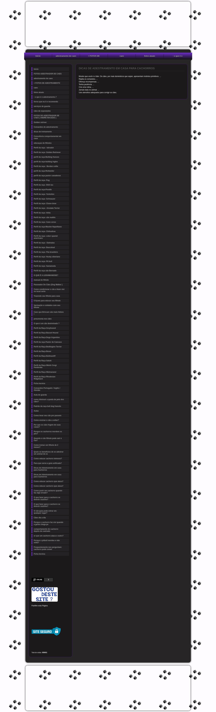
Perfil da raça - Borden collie (46, 166)
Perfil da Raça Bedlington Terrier (48, 347)
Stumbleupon (34, 615)
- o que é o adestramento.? (177, 56)
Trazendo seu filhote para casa (47, 296)
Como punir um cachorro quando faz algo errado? (48, 492)
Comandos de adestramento (46, 127)
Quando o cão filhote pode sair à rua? (48, 439)
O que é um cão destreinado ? (46, 323)
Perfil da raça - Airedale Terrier (47, 208)
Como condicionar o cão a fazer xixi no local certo (49, 290)
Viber (59, 615)
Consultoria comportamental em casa (47, 137)
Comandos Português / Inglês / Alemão (47, 389)
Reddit (64, 610)
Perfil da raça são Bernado (45, 271)
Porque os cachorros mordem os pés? (48, 433)
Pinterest (44, 610)
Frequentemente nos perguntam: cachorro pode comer (48, 548)
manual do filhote (41, 280)
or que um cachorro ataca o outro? (49, 536)
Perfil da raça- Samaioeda (45, 266)
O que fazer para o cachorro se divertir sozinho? (47, 498)
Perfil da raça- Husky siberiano (47, 257)
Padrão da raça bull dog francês (47, 406)
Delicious (39, 615)
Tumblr (54, 610)
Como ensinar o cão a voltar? (46, 420)
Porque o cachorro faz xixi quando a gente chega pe (48, 523)
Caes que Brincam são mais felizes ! (49, 313)
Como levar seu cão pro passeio (47, 415)
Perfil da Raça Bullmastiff (45, 356)
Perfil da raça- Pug (42, 180)
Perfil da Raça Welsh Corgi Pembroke (45, 366)
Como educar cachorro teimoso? (48, 459)
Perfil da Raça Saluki (42, 361)
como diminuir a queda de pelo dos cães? (49, 400)
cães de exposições (42, 111)
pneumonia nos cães (43, 319)
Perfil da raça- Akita (42, 213)
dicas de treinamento (43, 132)
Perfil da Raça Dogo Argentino (47, 337)
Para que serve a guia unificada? (48, 463)
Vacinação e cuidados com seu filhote (47, 306)
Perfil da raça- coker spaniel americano (46, 237)
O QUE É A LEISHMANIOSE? (46, 275)
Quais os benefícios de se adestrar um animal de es (48, 453)
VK (49, 615)
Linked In (49, 610)
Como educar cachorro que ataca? (48, 481)
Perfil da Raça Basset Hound (46, 333)
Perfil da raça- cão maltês (45, 217)
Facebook (34, 610)
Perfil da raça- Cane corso (45, 222)
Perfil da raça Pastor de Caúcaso (48, 342)
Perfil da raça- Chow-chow (45, 203)
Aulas (36, 411)
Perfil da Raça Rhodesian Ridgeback (44, 378)
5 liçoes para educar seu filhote (47, 301)
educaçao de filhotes (43, 143)
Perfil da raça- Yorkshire (44, 194)
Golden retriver (40, 122)
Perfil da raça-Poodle (43, 189)
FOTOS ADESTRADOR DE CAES (48, 74)
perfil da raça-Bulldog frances (46, 157)
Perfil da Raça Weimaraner (45, 372)
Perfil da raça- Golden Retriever (47, 152)
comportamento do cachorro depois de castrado (46, 530)
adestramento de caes (66, 56)
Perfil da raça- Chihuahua (45, 231)
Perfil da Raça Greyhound (45, 328)
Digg (59, 610)
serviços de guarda (42, 106)
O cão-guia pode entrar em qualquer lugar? (45, 512)
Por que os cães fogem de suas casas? (47, 426)
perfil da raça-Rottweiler (44, 171)
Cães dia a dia (40, 518)
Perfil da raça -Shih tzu (43, 185)
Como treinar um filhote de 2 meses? (46, 446)
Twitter (39, 610)
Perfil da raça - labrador (44, 148)
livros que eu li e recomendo (46, 102)
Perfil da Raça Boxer (42, 351)
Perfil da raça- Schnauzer (44, 199)
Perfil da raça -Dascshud (44, 247)
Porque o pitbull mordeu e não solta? (47, 541)
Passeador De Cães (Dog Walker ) (48, 285)
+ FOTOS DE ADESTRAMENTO (94, 56)
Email (64, 615)
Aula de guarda (40, 395)
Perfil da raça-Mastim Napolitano (48, 227)
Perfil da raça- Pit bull (43, 261)
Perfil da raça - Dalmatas (44, 243)
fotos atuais (149, 56)
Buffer (44, 615)
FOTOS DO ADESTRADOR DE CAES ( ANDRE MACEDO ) (46, 117)
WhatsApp (54, 615)
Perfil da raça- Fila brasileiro (46, 252)
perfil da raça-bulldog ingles (46, 162)
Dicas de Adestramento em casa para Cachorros (47, 469)
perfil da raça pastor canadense (47, 176)
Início (38, 56)
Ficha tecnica (39, 383)
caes (122, 56)
